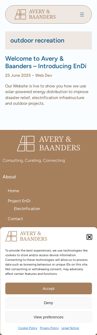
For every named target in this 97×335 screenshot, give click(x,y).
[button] (89, 237)
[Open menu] (82, 14)
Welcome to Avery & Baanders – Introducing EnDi (45, 62)
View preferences (49, 317)
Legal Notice (70, 328)
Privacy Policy (49, 328)
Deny (48, 303)
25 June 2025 (18, 75)
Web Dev (43, 75)
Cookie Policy (27, 328)
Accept (49, 288)
